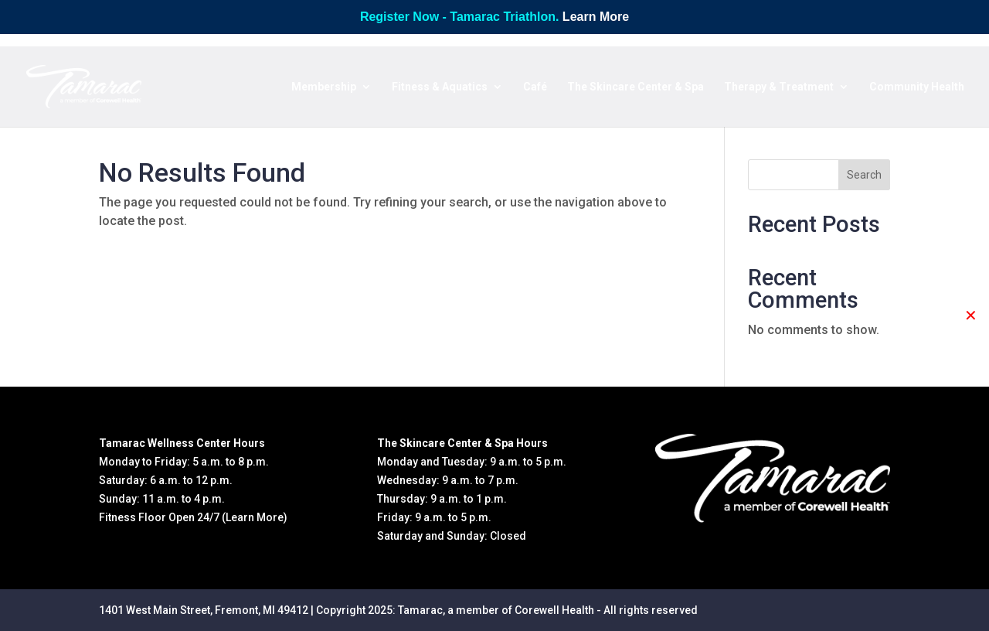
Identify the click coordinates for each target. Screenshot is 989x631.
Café (535, 87)
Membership (323, 87)
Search (864, 175)
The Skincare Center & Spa (635, 87)
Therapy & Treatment (779, 87)
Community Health (916, 87)
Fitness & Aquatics (440, 87)
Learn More (595, 16)
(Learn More (253, 517)
